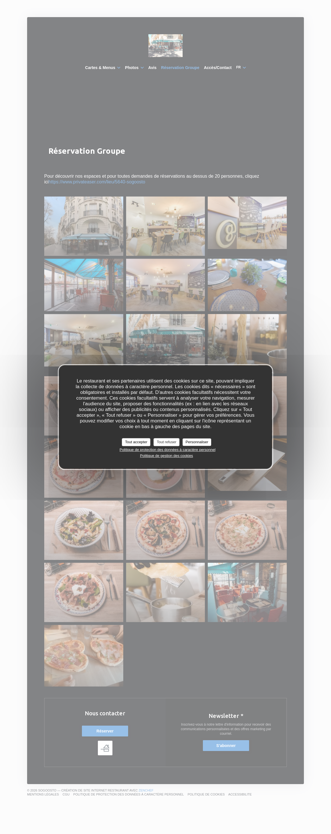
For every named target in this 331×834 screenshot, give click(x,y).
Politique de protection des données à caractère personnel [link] (167, 450)
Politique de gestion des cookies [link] (166, 456)
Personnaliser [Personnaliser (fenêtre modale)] (196, 442)
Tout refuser (166, 442)
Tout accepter (136, 442)
